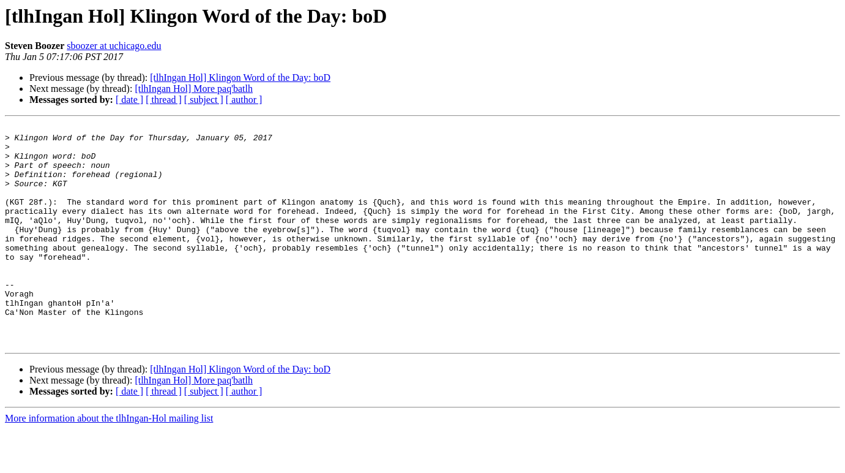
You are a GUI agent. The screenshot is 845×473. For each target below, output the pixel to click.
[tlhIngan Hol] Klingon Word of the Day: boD (240, 77)
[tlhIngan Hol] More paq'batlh (194, 88)
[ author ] (244, 99)
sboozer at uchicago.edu (114, 45)
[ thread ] (164, 99)
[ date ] (129, 99)
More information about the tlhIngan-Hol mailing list (109, 462)
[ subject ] (203, 99)
